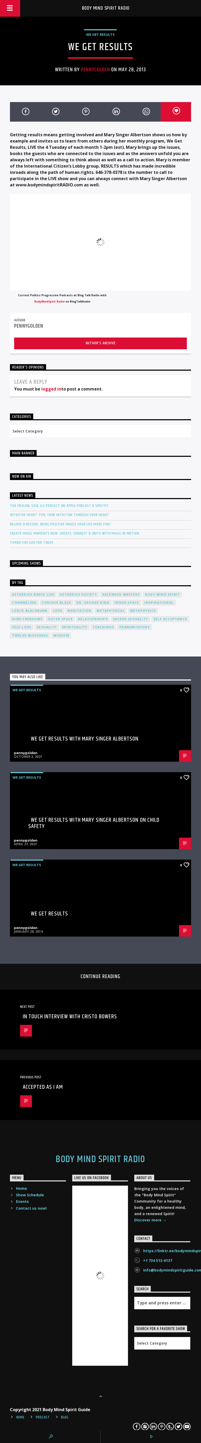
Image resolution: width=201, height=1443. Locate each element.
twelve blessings (30, 635)
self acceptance (170, 619)
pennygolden (95, 70)
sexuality (47, 627)
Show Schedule (30, 1194)
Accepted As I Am (43, 1087)
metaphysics (143, 610)
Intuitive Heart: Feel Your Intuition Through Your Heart (59, 514)
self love (21, 627)
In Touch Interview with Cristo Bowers (70, 1016)
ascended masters (121, 594)
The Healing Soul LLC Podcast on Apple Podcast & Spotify (59, 505)
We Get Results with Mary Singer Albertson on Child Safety (94, 823)
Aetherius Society (78, 594)
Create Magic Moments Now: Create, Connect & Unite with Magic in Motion (74, 533)
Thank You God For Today (31, 542)
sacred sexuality (130, 619)
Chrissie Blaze (56, 602)
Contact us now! (31, 1208)
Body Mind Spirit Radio (106, 8)
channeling (24, 602)
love (58, 610)
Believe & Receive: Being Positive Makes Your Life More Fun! (60, 524)
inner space (127, 602)
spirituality (74, 627)
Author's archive (101, 343)
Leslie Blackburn (29, 610)
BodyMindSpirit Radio (49, 301)
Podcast (43, 1417)
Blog (65, 1417)
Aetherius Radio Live (33, 594)
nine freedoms (27, 619)
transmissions (134, 627)
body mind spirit (162, 594)
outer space (60, 619)
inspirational (159, 602)
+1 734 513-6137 (157, 1260)
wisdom (61, 635)
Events (22, 1201)
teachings (103, 627)
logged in (51, 389)
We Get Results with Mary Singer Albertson (85, 738)
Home (21, 1188)
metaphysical (111, 610)
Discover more (150, 1220)
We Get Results (100, 34)
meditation (79, 610)
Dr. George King (92, 602)
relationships (93, 619)
